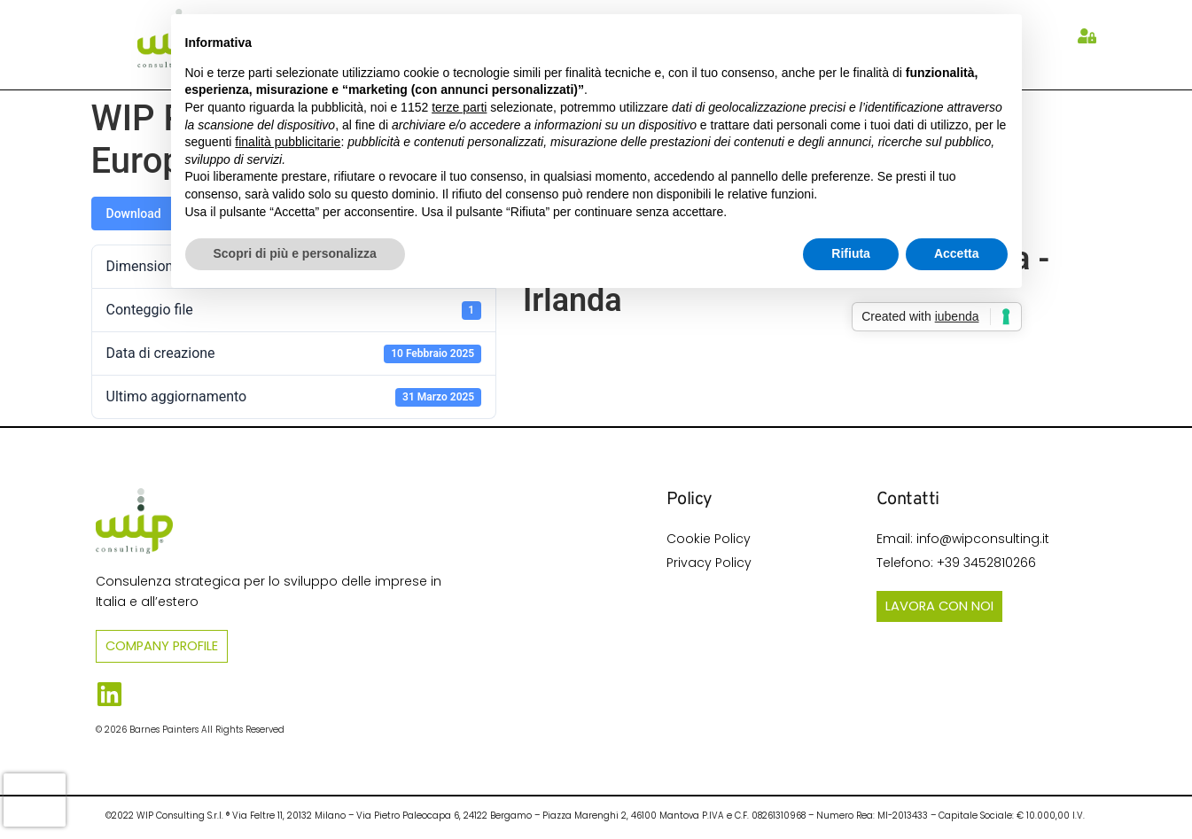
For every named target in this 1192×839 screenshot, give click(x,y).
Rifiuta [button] (850, 253)
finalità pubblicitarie (287, 142)
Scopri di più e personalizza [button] (295, 253)
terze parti (459, 107)
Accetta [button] (956, 253)
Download (133, 213)
